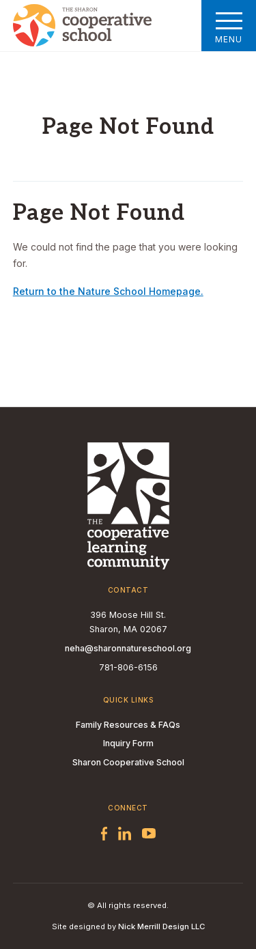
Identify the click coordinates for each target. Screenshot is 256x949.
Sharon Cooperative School (128, 762)
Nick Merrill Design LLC (161, 926)
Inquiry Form (128, 743)
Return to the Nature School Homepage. (108, 291)
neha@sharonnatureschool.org (128, 648)
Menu (228, 25)
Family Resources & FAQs (128, 725)
